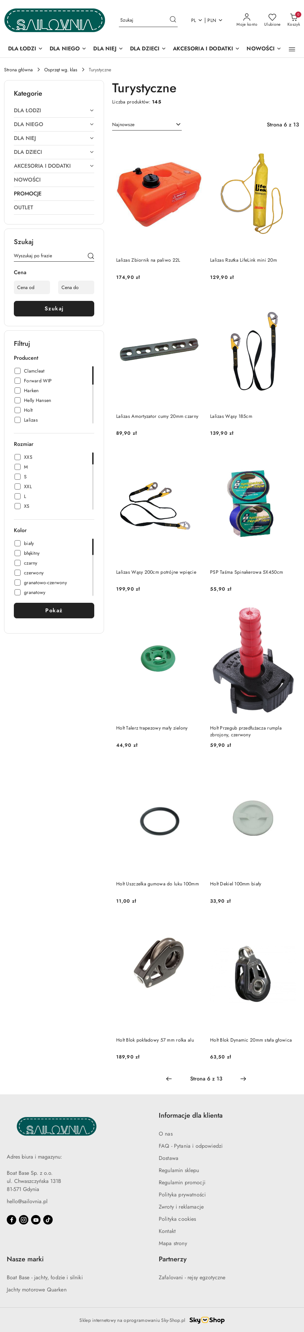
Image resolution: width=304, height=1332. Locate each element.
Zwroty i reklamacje (181, 1207)
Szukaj (54, 308)
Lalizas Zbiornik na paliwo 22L (148, 260)
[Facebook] (11, 1219)
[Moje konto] (246, 20)
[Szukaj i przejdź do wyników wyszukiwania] (173, 20)
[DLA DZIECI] (148, 49)
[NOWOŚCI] (264, 49)
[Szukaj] (90, 257)
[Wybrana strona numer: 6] (206, 1079)
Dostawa (168, 1158)
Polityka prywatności (182, 1194)
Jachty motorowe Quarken (37, 1289)
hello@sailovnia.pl (27, 1201)
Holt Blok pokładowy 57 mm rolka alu (155, 1040)
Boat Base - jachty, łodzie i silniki (45, 1277)
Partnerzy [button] (172, 1259)
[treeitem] (54, 110)
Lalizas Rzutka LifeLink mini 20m (243, 260)
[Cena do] (76, 287)
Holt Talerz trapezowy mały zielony (152, 727)
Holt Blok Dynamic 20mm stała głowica (251, 1040)
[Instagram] (23, 1219)
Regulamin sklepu (179, 1170)
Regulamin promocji (182, 1182)
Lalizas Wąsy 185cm (231, 416)
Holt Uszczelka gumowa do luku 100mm (157, 883)
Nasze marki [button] (25, 1259)
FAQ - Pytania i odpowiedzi (191, 1146)
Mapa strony (173, 1243)
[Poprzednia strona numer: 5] (169, 1079)
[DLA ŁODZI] (25, 49)
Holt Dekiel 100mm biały (235, 883)
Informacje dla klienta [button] (191, 1115)
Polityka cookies (177, 1219)
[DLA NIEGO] (68, 49)
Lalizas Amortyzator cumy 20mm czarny (157, 416)
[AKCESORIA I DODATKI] (206, 49)
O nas (166, 1134)
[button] (292, 49)
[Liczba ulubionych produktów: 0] (272, 20)
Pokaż (54, 610)
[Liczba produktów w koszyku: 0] (293, 20)
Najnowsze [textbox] (123, 124)
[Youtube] (36, 1219)
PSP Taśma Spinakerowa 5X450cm (246, 572)
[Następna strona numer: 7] (243, 1079)
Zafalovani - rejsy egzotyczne (192, 1277)
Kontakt (167, 1231)
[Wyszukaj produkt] (148, 20)
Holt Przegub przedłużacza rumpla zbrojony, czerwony (246, 731)
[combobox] (147, 124)
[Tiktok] (48, 1219)
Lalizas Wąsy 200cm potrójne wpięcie (156, 572)
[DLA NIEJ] (108, 49)
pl (197, 20)
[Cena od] (32, 287)
